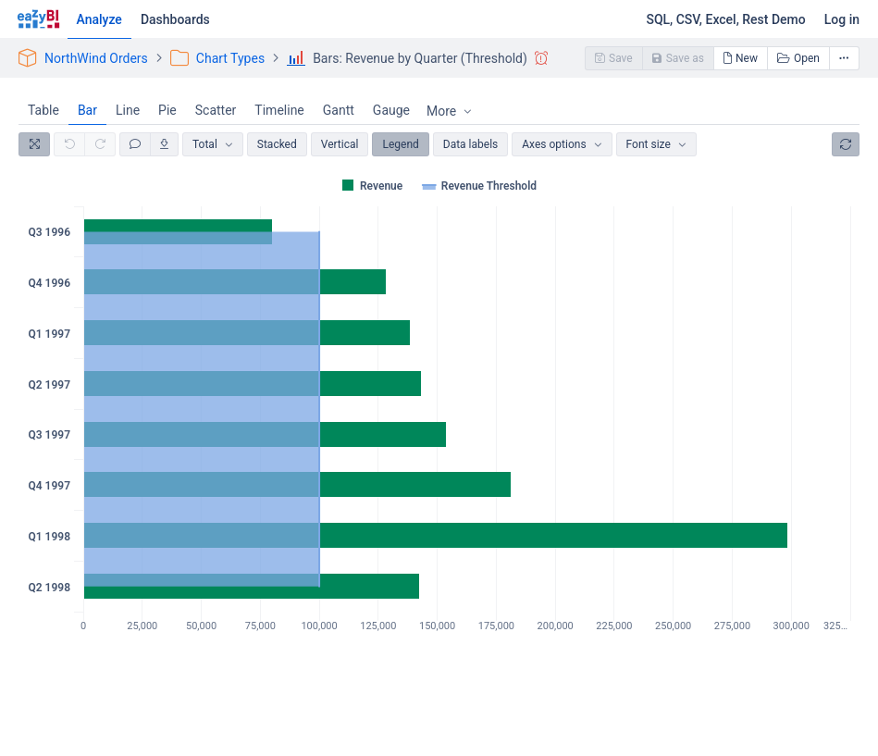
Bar (87, 110)
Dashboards (175, 19)
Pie (167, 110)
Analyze (99, 19)
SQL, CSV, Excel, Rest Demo (725, 19)
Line (128, 110)
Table (43, 110)
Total (204, 144)
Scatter (216, 110)
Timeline (278, 110)
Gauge (391, 110)
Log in (841, 19)
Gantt (338, 110)
